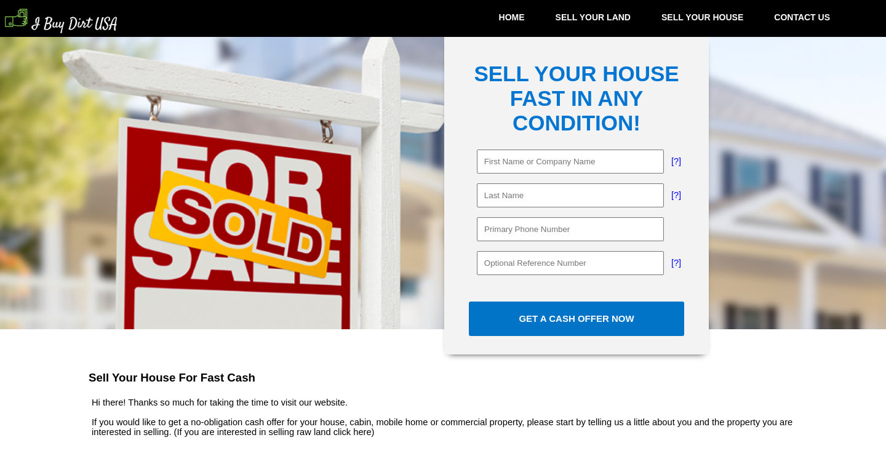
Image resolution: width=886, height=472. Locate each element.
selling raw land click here (320, 432)
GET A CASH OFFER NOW (576, 318)
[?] (676, 161)
